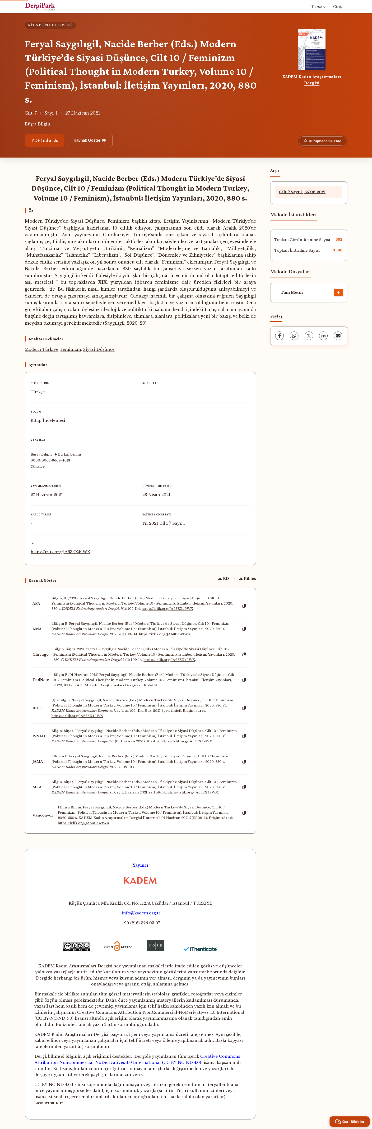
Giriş (337, 7)
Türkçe (319, 7)
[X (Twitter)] (309, 335)
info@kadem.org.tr (140, 913)
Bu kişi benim (68, 454)
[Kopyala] (244, 606)
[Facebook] (279, 335)
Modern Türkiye (41, 349)
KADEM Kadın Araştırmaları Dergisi (311, 79)
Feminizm (70, 349)
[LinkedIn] (323, 335)
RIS (224, 579)
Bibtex (247, 579)
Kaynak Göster (90, 140)
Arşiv (275, 170)
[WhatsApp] (294, 335)
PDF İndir (44, 140)
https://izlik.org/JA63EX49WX (60, 551)
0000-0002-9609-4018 (50, 460)
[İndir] (338, 292)
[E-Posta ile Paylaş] (338, 335)
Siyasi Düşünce (99, 349)
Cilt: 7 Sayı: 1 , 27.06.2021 (302, 192)
